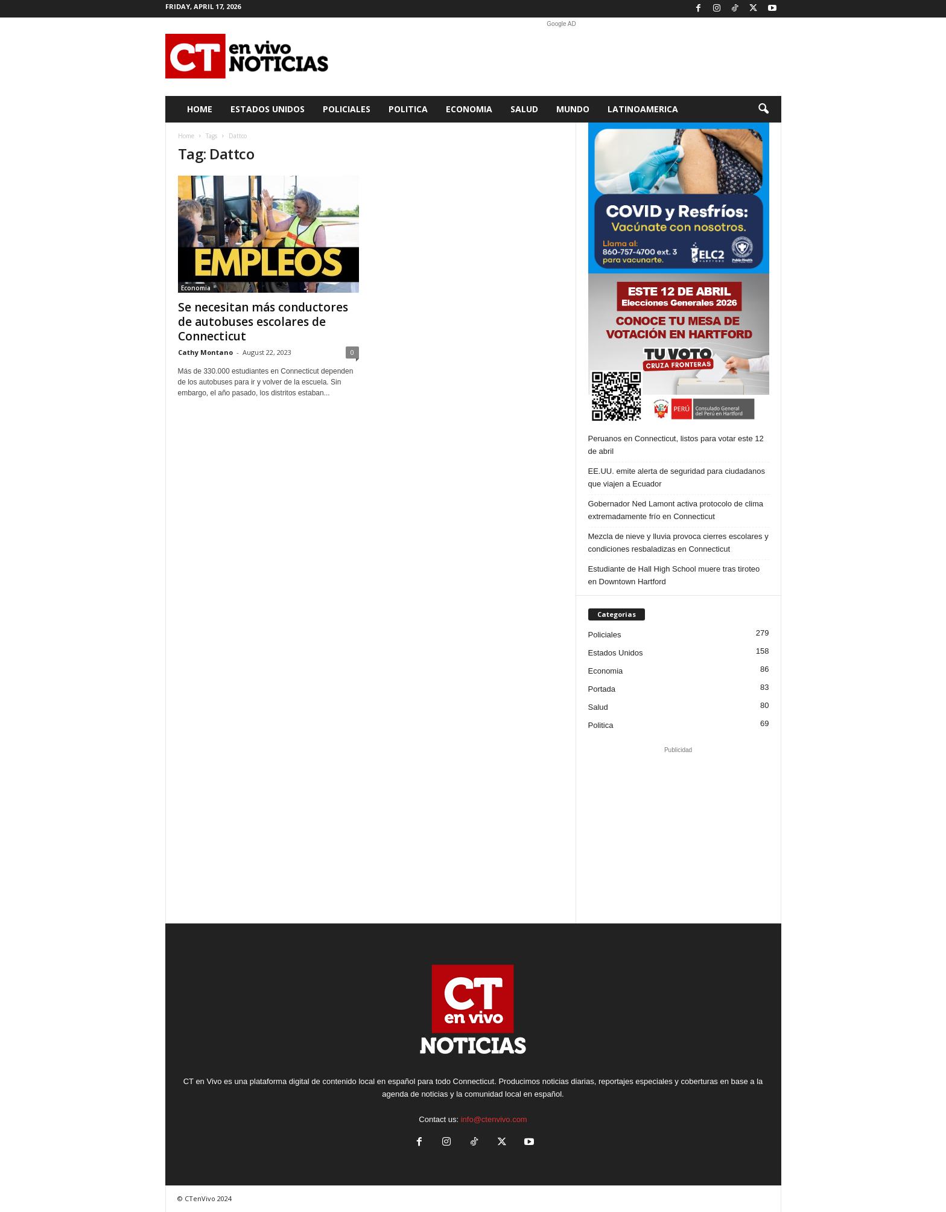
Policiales (346, 109)
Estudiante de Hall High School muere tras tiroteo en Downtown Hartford (674, 575)
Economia (469, 109)
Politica (408, 109)
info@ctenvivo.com (494, 1119)
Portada (602, 689)
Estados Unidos (267, 109)
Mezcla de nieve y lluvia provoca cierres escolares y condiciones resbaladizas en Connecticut (678, 542)
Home (199, 109)
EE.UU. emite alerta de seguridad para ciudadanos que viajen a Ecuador (676, 477)
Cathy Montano (205, 352)
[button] (763, 109)
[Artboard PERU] (678, 348)
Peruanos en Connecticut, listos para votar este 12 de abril (676, 445)
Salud (524, 109)
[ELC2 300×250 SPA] (678, 198)
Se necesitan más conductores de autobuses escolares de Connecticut (263, 321)
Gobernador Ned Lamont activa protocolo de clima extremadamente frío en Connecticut (676, 510)
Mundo (572, 109)
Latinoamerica (643, 109)
